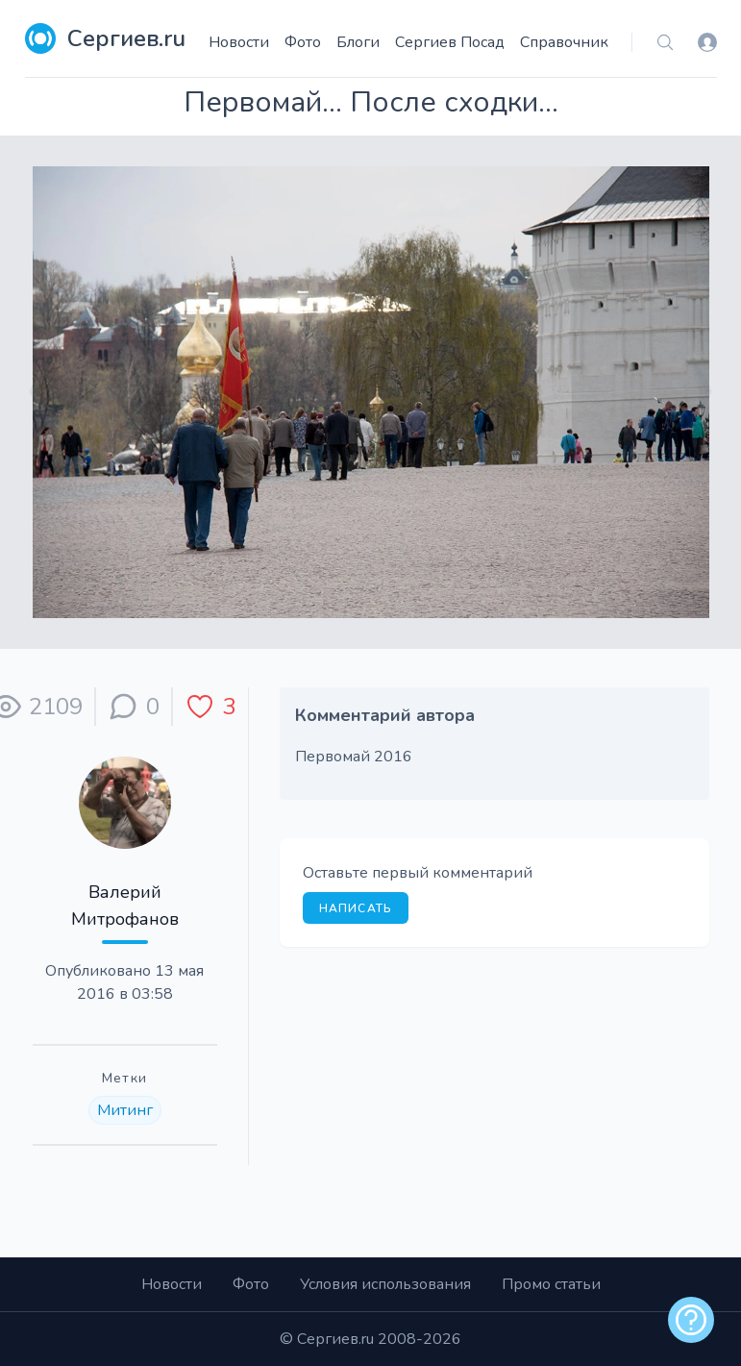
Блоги (358, 42)
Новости (239, 42)
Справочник (564, 42)
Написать (356, 908)
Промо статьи (551, 1284)
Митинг (125, 1110)
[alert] (691, 1320)
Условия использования (385, 1284)
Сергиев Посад (450, 42)
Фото (302, 42)
